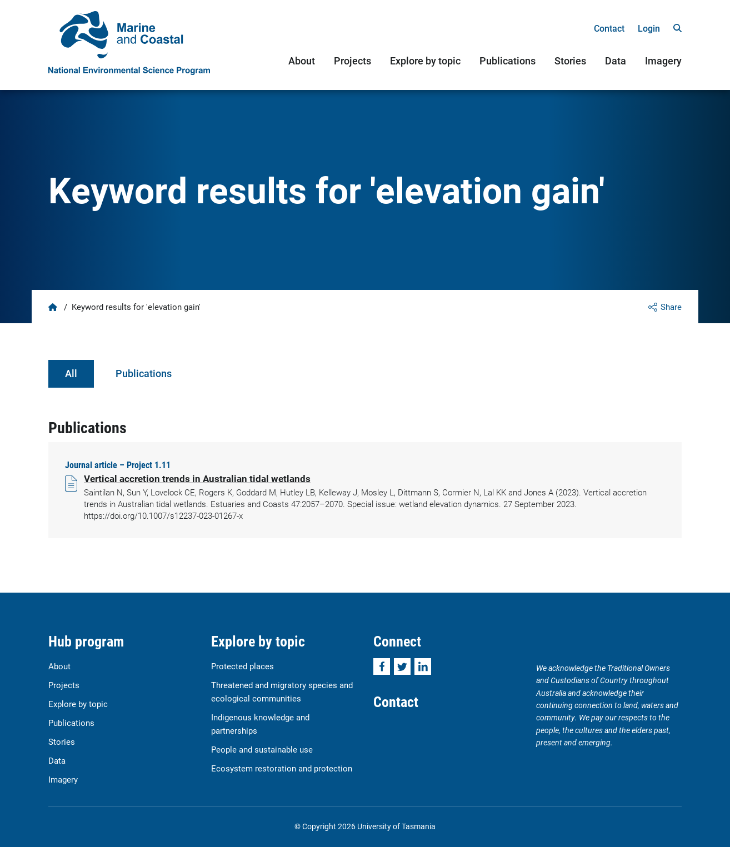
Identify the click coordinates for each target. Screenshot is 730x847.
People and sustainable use (262, 749)
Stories (570, 60)
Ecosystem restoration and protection (281, 768)
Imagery (663, 60)
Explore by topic (425, 60)
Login (649, 28)
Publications (507, 60)
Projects (352, 60)
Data (615, 60)
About (301, 60)
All (71, 373)
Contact (609, 28)
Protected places (242, 665)
